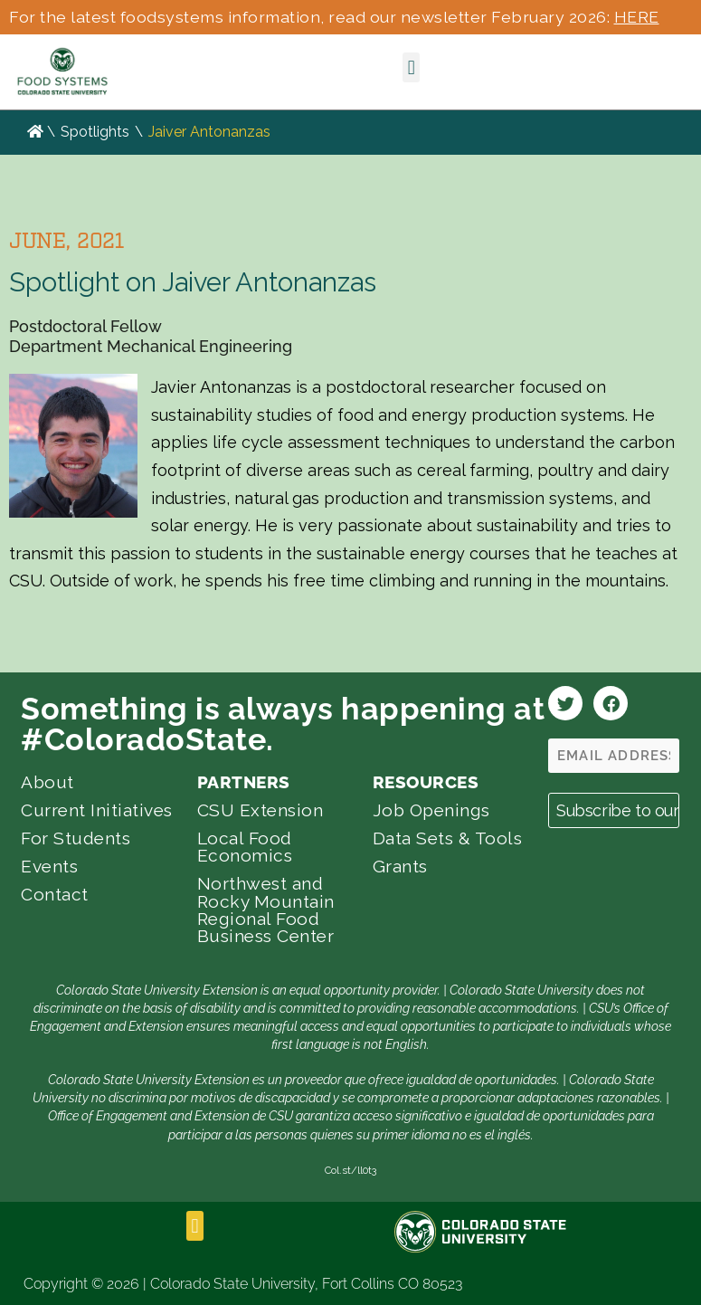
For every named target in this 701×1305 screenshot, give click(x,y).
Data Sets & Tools (448, 838)
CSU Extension (260, 810)
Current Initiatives (97, 810)
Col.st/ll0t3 (350, 1170)
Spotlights (95, 131)
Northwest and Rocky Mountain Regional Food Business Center (266, 909)
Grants (400, 866)
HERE (636, 16)
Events (49, 866)
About (47, 782)
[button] (411, 67)
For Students (75, 838)
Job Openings (431, 810)
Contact (55, 894)
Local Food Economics (245, 846)
